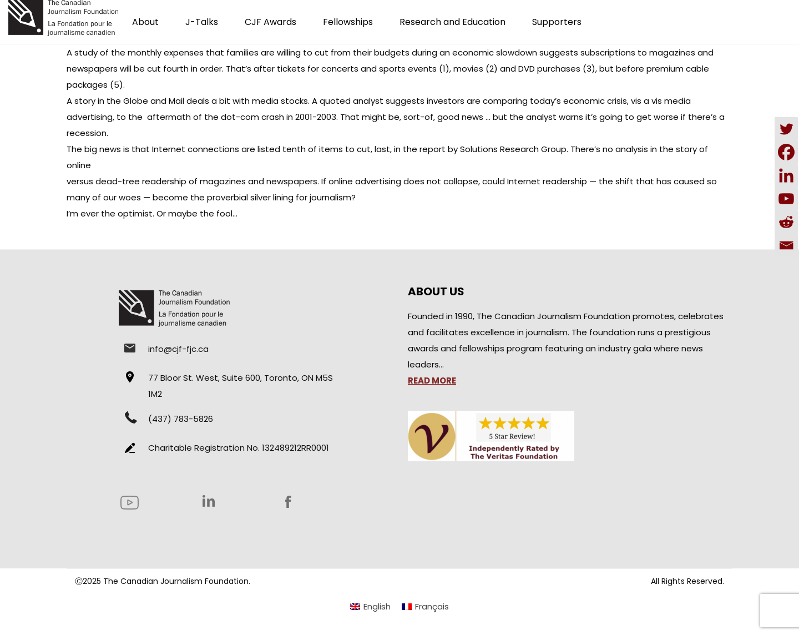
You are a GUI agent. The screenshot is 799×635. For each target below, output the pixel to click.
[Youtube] (786, 198)
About (145, 22)
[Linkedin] (786, 175)
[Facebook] (786, 152)
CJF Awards (270, 22)
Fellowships (348, 22)
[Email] (786, 245)
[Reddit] (786, 222)
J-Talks (201, 22)
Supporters (556, 22)
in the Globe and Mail (141, 101)
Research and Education (452, 22)
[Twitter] (786, 128)
